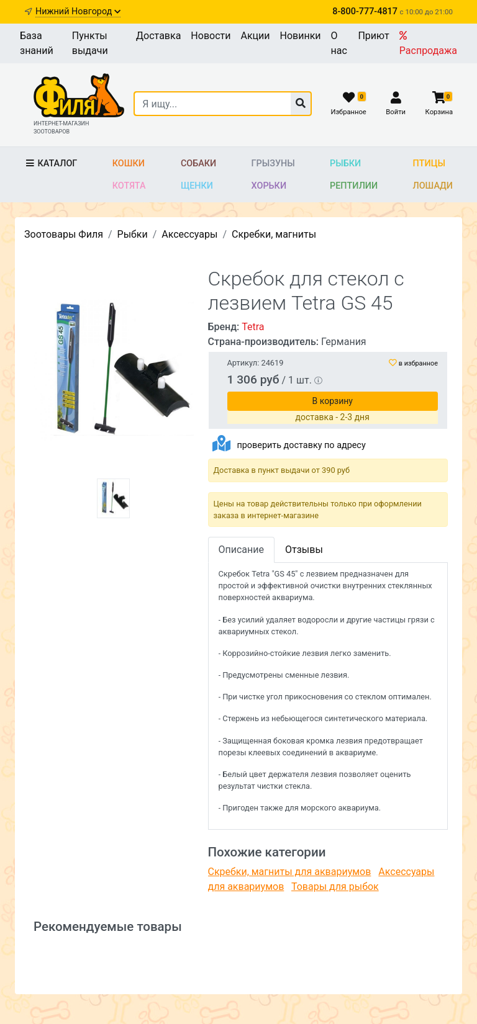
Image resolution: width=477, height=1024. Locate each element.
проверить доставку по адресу (301, 445)
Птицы (429, 163)
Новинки (300, 36)
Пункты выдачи (90, 43)
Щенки (197, 186)
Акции (255, 36)
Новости (210, 36)
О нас (339, 43)
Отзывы (304, 549)
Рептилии (354, 186)
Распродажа (428, 43)
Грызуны (273, 163)
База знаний (36, 43)
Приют (373, 36)
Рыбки (345, 163)
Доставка (158, 36)
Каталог (50, 163)
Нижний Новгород (77, 11)
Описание (242, 549)
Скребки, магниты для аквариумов (289, 872)
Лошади (433, 186)
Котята (129, 186)
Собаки (198, 163)
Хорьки (269, 186)
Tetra (253, 327)
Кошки (128, 163)
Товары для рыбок (335, 886)
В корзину (332, 401)
